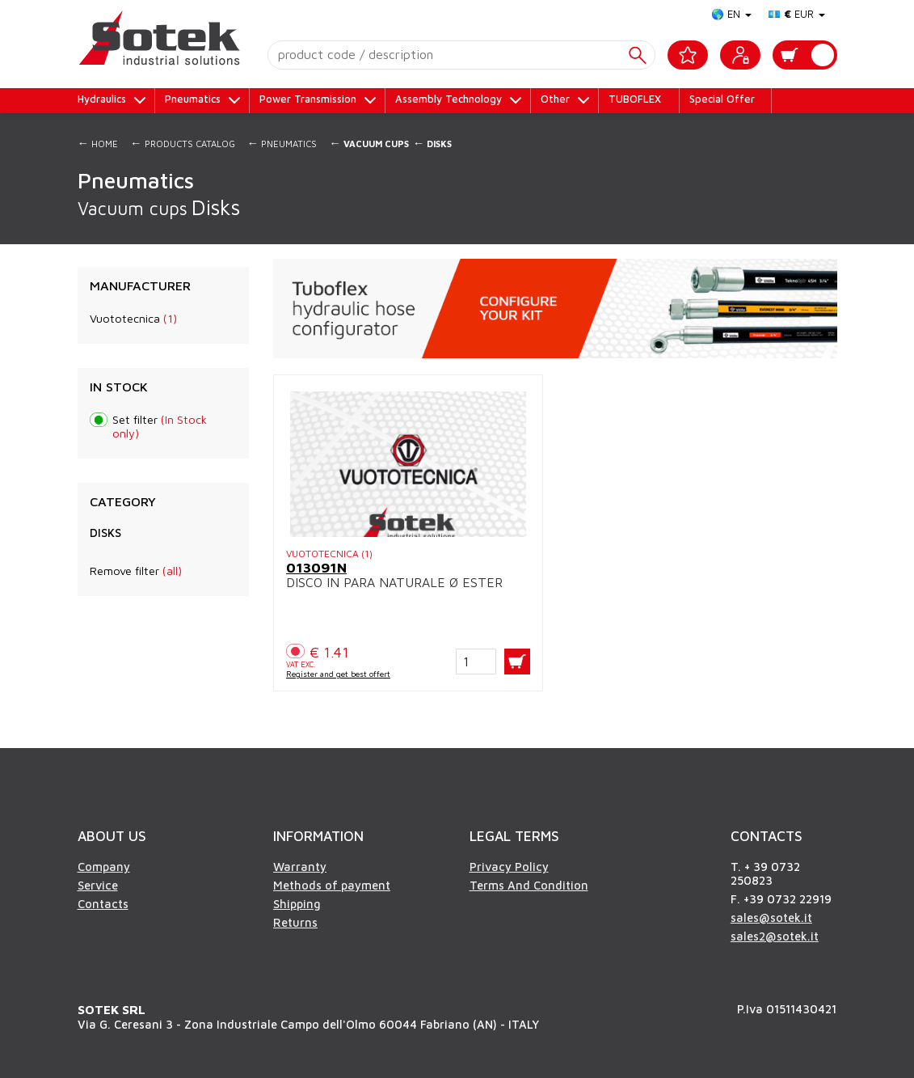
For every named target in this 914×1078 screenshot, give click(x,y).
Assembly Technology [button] (448, 99)
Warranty (299, 866)
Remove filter (136, 570)
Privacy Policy (509, 866)
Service (98, 885)
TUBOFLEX (635, 99)
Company (104, 866)
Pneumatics (282, 143)
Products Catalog (182, 143)
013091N (316, 567)
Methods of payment (331, 885)
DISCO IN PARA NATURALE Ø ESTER (394, 582)
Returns (295, 922)
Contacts (103, 904)
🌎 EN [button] (731, 14)
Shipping (297, 904)
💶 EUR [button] (796, 14)
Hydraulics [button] (102, 99)
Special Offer (722, 99)
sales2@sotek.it (775, 936)
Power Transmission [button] (307, 99)
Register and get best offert (338, 674)
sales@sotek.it (771, 917)
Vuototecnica (133, 318)
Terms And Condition (529, 885)
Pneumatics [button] (193, 99)
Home (98, 143)
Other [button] (555, 99)
